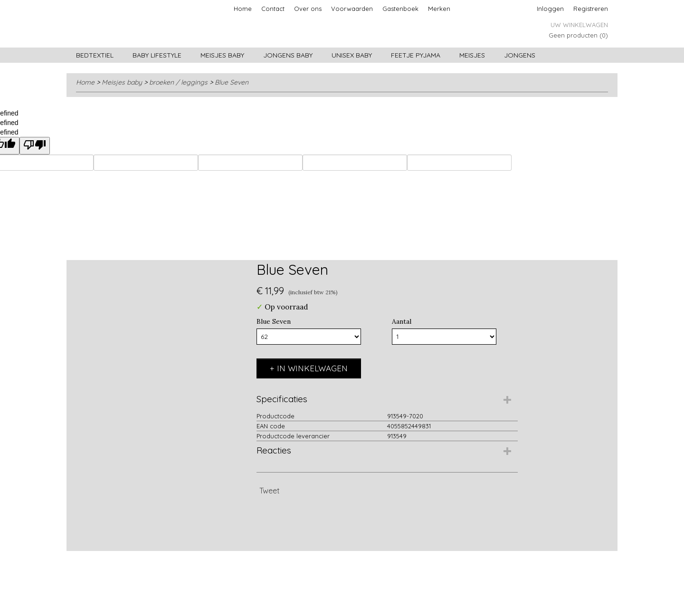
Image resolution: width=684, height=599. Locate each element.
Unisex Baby (352, 55)
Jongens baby (288, 55)
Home (243, 8)
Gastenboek (400, 8)
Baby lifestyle (157, 55)
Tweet (269, 490)
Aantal (401, 321)
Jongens (519, 55)
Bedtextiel (95, 55)
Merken (439, 8)
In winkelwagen (312, 368)
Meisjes (472, 55)
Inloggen (550, 8)
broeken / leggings (178, 82)
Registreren (590, 8)
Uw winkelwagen (579, 25)
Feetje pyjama (415, 55)
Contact (273, 8)
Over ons (308, 8)
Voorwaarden (352, 8)
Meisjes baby (222, 55)
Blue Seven (231, 82)
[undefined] (34, 146)
